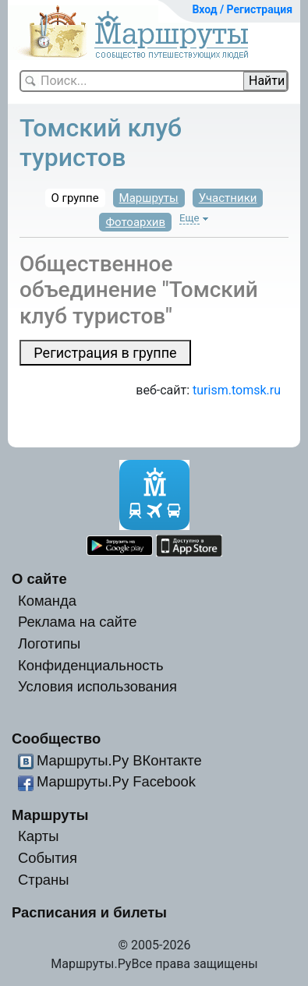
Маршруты (149, 198)
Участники (228, 198)
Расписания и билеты (89, 912)
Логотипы (49, 643)
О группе (75, 198)
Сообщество (56, 738)
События (47, 858)
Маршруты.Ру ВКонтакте (119, 760)
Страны (43, 879)
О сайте (39, 579)
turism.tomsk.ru (237, 390)
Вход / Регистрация (242, 9)
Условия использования (97, 686)
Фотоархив (135, 222)
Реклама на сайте (77, 621)
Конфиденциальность (91, 665)
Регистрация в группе (105, 353)
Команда (47, 600)
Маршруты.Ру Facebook (116, 781)
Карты (38, 836)
